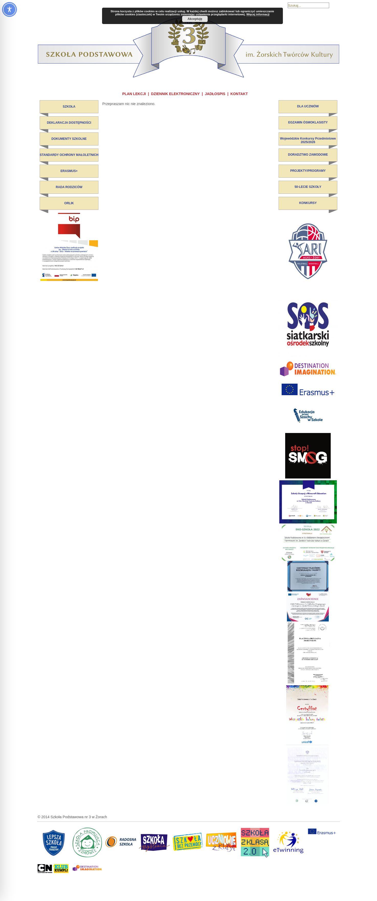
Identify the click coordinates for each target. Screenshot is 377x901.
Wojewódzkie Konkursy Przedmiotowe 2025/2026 (308, 140)
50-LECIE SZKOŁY (308, 187)
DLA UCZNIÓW (308, 106)
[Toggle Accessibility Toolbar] (9, 9)
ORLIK (69, 203)
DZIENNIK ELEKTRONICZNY (175, 94)
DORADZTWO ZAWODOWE (308, 154)
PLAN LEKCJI (134, 94)
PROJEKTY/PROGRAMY (308, 171)
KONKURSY (308, 203)
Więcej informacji (257, 14)
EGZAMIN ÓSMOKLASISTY (308, 122)
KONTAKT (239, 94)
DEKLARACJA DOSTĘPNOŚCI (69, 122)
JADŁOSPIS (215, 94)
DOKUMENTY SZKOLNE (69, 139)
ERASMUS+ (68, 171)
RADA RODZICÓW (69, 187)
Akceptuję (194, 19)
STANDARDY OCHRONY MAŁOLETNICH (69, 155)
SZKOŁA (69, 106)
